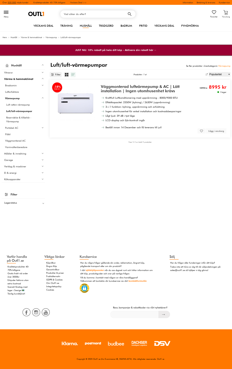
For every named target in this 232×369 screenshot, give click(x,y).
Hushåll (86, 25)
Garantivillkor (52, 269)
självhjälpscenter (95, 270)
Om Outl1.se (52, 283)
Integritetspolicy (53, 286)
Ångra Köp (51, 266)
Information (188, 2)
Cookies (50, 289)
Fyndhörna (190, 25)
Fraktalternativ (53, 276)
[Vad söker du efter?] (98, 14)
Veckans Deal (43, 25)
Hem (5, 37)
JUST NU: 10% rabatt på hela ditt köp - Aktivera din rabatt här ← (116, 50)
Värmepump (224, 65)
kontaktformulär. (138, 281)
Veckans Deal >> (78, 2)
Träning (66, 25)
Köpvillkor (51, 262)
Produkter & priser (55, 273)
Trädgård (106, 25)
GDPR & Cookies (54, 279)
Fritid (143, 25)
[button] (84, 288)
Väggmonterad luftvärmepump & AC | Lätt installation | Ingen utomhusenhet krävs (140, 89)
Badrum (126, 25)
